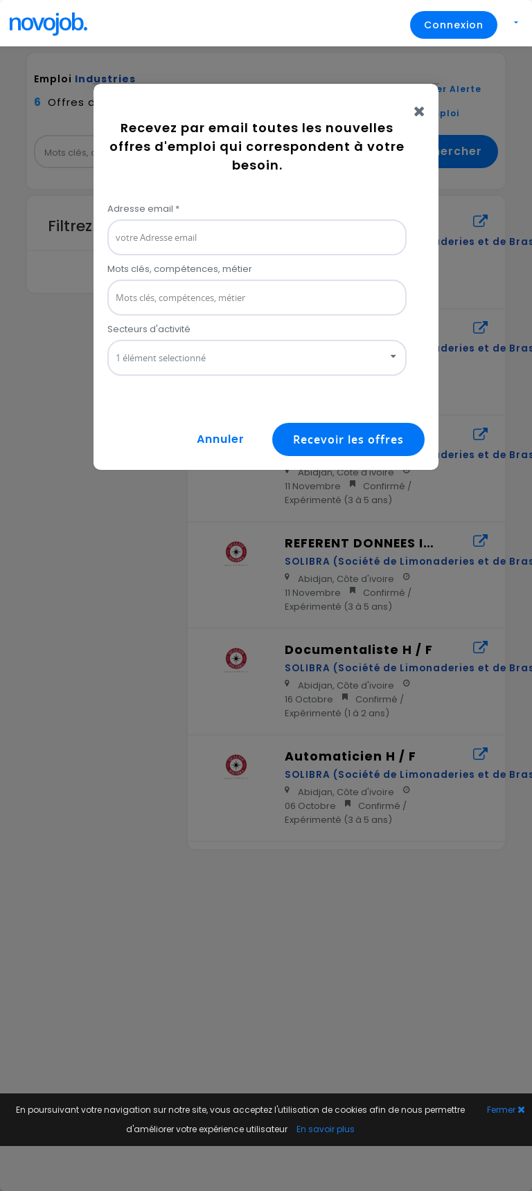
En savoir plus (325, 1129)
